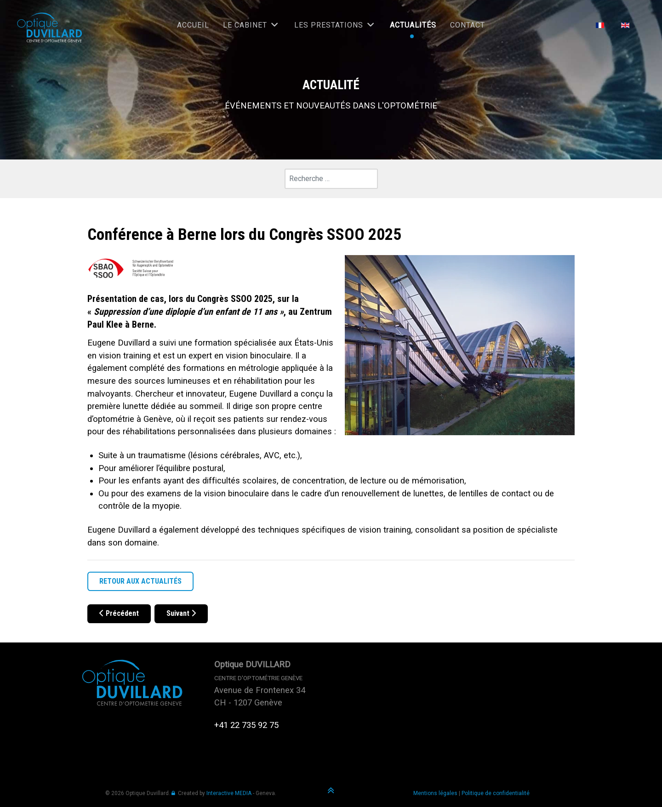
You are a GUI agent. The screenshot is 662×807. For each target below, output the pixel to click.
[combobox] (331, 179)
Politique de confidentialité (496, 793)
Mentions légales (435, 793)
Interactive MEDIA (228, 793)
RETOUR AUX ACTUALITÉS (140, 581)
